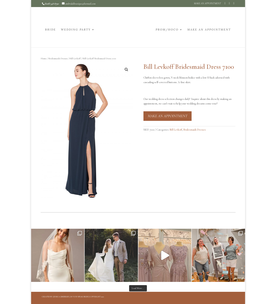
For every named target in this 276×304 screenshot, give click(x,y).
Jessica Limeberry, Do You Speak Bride (70, 297)
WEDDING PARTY (76, 29)
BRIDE (50, 29)
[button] (126, 69)
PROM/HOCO (167, 29)
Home (43, 58)
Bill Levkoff (75, 58)
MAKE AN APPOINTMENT (207, 3)
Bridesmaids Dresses (57, 58)
